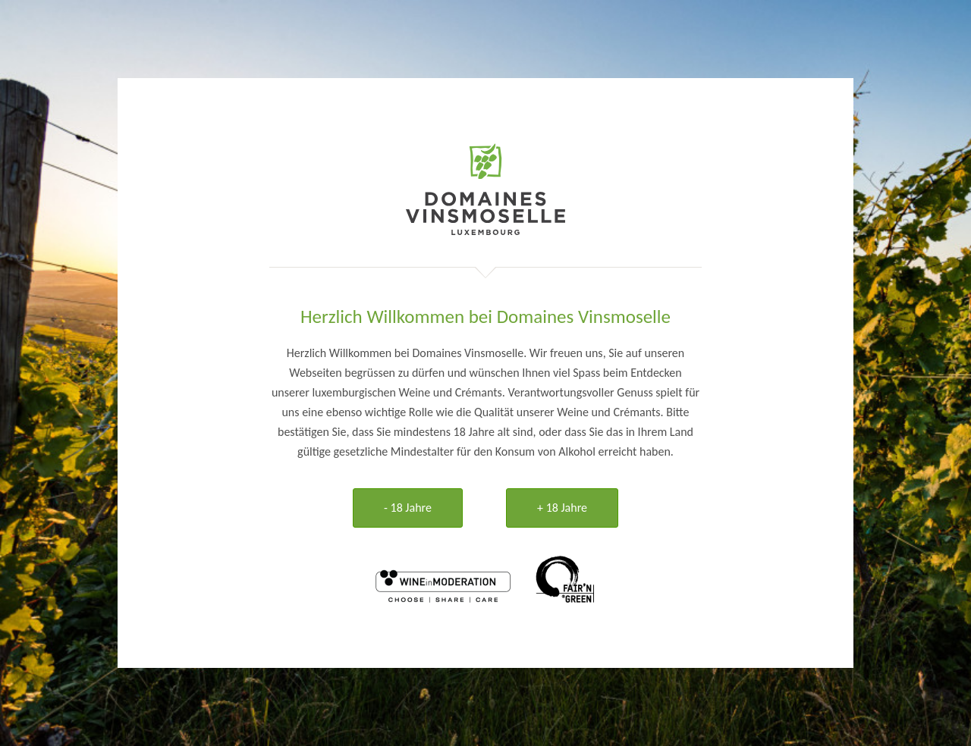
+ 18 (562, 507)
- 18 (408, 507)
